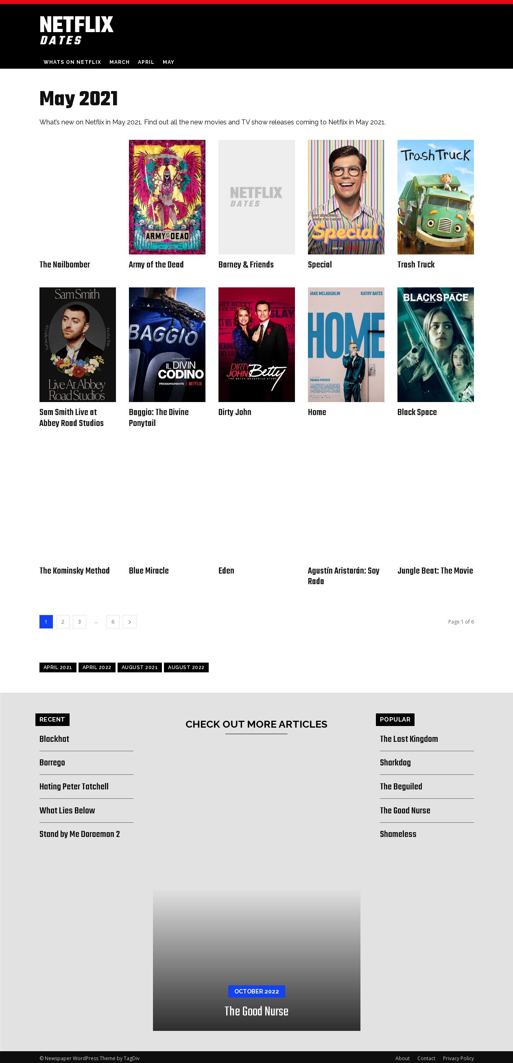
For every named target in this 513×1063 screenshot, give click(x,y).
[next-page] (130, 619)
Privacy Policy (458, 1055)
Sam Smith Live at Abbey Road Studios (71, 416)
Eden (226, 569)
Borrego (54, 760)
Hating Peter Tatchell (78, 784)
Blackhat (55, 736)
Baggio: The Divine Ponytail (159, 416)
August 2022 (186, 665)
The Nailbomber (64, 264)
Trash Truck (416, 264)
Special (320, 264)
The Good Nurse (256, 1009)
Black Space (417, 411)
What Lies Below (69, 808)
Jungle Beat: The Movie (435, 569)
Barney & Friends (246, 264)
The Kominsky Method (75, 569)
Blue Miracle (149, 569)
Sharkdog (397, 760)
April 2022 (97, 665)
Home (317, 411)
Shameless (399, 831)
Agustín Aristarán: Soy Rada (344, 574)
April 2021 (57, 665)
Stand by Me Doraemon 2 (84, 831)
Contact (426, 1055)
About (402, 1055)
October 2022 (256, 988)
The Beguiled (403, 784)
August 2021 (140, 665)
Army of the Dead (157, 264)
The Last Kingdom (412, 736)
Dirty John (235, 411)
